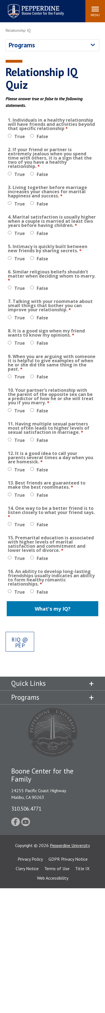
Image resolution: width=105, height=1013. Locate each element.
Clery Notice (27, 868)
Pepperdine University (70, 845)
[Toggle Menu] (95, 11)
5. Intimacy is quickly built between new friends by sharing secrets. (47, 249)
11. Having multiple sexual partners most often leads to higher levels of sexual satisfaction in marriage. (48, 428)
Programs (22, 45)
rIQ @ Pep (19, 642)
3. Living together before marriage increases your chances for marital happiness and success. (47, 192)
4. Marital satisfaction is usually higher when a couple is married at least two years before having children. (52, 221)
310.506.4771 (26, 808)
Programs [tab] (25, 697)
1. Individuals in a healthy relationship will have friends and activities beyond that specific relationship (51, 124)
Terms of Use (56, 868)
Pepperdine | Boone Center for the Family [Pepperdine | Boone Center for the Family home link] (35, 7)
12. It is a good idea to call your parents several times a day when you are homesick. (50, 458)
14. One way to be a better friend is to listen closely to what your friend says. (51, 510)
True (19, 136)
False (42, 136)
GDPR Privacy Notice (68, 859)
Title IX (82, 868)
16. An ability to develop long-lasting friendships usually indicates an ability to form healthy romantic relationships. (51, 578)
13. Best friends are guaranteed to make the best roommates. (46, 485)
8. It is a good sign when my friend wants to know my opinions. (46, 333)
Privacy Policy (30, 859)
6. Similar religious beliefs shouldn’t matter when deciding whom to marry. (51, 274)
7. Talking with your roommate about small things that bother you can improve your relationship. (50, 306)
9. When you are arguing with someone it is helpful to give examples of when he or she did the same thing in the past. (51, 363)
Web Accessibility (52, 878)
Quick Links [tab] (28, 683)
